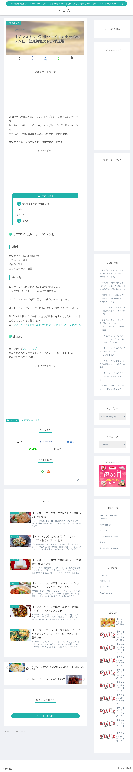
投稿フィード (105, 581)
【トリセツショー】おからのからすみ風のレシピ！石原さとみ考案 (112, 364)
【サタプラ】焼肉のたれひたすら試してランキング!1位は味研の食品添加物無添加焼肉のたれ (112, 286)
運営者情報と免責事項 (109, 548)
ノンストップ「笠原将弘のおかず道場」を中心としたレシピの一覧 (46, 325)
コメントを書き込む (45, 716)
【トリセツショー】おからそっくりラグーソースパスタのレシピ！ (112, 376)
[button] (71, 58)
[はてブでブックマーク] (45, 58)
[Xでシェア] (19, 58)
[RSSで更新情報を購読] (48, 471)
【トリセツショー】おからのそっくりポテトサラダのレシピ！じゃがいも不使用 (112, 351)
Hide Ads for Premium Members (108, 517)
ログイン (103, 575)
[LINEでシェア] (58, 58)
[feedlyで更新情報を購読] (42, 471)
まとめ (25, 221)
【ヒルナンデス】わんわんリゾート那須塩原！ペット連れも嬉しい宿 (112, 310)
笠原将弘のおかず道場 (30, 420)
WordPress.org (106, 593)
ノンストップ (30, 348)
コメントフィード (107, 587)
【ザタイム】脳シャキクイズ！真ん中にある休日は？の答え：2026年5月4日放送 (112, 273)
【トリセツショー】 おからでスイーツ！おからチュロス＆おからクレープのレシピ (112, 339)
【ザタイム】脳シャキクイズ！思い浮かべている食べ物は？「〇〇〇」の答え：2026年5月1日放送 (112, 325)
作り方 (22, 215)
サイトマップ (105, 531)
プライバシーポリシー (109, 536)
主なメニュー (105, 542)
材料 (21, 209)
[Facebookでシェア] (32, 58)
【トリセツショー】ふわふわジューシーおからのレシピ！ (112, 387)
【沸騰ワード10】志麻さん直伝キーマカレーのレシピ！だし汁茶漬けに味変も (112, 298)
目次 (44, 196)
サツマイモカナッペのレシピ (35, 204)
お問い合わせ (105, 525)
